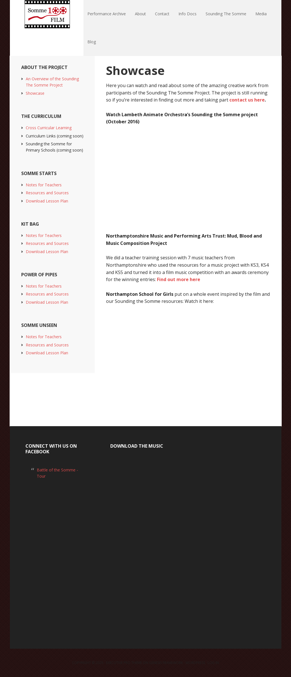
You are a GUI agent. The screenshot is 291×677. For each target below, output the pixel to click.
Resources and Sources (47, 192)
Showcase (35, 93)
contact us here (247, 100)
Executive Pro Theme (124, 662)
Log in (213, 662)
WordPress (195, 662)
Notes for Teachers (44, 184)
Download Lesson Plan (47, 201)
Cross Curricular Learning (49, 127)
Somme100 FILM (46, 14)
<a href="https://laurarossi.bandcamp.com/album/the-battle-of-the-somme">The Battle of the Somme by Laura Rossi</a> (145, 542)
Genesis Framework (166, 662)
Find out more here (178, 279)
